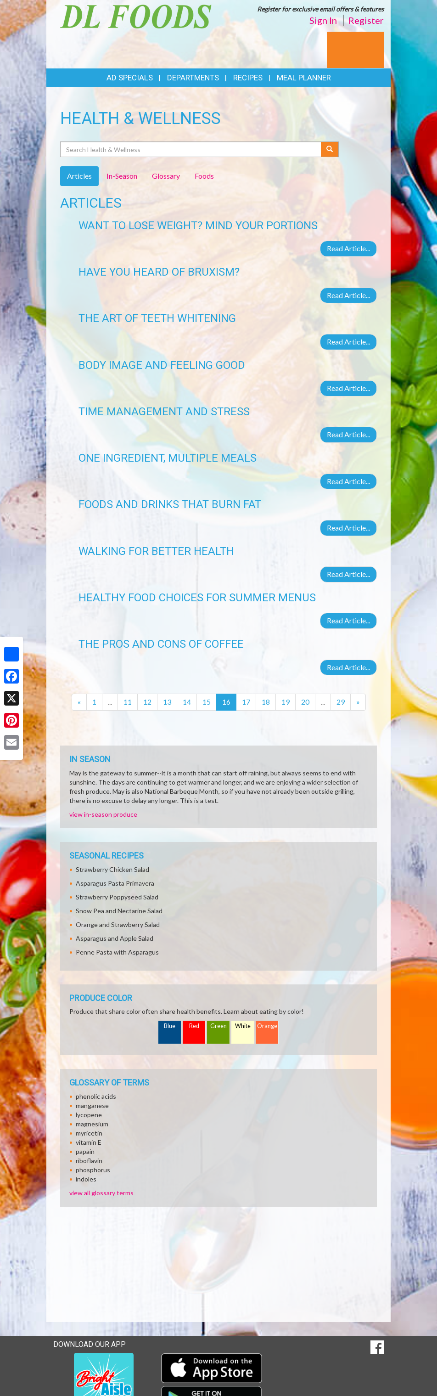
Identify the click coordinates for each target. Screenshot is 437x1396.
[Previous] (79, 702)
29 (340, 701)
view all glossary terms (101, 1193)
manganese (92, 1105)
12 (147, 701)
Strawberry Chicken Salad (112, 869)
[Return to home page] (136, 15)
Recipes (248, 77)
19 (285, 701)
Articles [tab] (79, 175)
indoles (86, 1179)
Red (194, 1026)
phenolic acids (96, 1096)
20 (305, 701)
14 (187, 701)
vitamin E (88, 1142)
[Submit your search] (330, 149)
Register (366, 20)
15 (206, 701)
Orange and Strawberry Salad (118, 924)
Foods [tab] (204, 175)
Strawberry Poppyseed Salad (117, 897)
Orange (267, 1026)
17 (246, 701)
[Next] (358, 702)
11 (127, 701)
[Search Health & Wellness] (191, 149)
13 (167, 701)
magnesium (92, 1124)
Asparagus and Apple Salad (114, 938)
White (243, 1026)
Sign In (323, 20)
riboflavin (89, 1160)
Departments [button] (193, 77)
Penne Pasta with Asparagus (117, 952)
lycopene (89, 1115)
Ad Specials (129, 77)
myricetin (89, 1133)
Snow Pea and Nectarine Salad (119, 911)
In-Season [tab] (121, 175)
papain (85, 1151)
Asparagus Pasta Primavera (115, 883)
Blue (169, 1026)
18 (266, 701)
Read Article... (348, 248)
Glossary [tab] (166, 175)
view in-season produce (103, 814)
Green (218, 1026)
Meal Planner (304, 77)
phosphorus (93, 1170)
